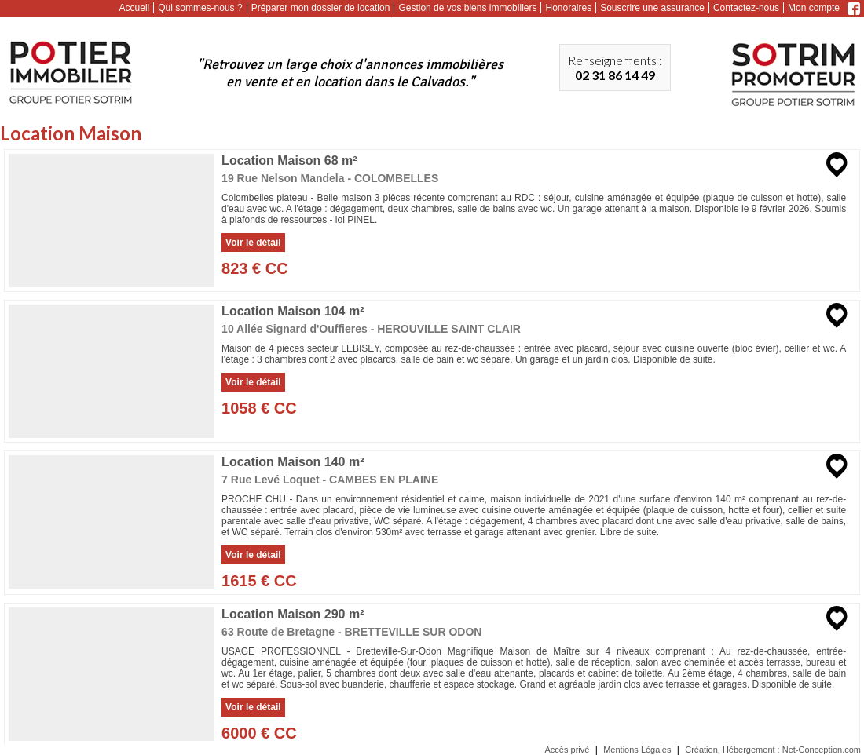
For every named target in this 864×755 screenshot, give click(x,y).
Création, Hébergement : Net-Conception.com (773, 749)
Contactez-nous (746, 7)
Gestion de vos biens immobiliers (467, 7)
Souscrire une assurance (652, 7)
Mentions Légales (637, 749)
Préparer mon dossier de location (320, 7)
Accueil (134, 7)
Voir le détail (252, 242)
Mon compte (814, 7)
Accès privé (567, 749)
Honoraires (568, 7)
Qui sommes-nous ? (200, 7)
